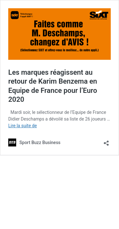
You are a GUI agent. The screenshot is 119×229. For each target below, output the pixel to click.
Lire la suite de (22, 125)
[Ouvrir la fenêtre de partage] (106, 141)
